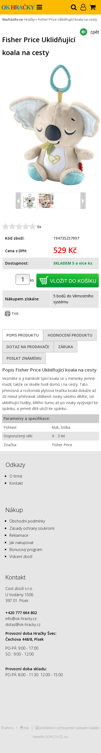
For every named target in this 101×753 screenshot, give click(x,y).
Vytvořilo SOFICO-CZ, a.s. (51, 736)
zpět (94, 32)
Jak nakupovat (21, 542)
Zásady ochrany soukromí (31, 528)
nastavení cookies (87, 728)
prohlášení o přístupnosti (57, 728)
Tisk (15, 313)
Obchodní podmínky (27, 521)
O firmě (15, 476)
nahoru (8, 728)
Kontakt (16, 483)
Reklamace (18, 535)
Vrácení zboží (20, 556)
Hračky (29, 19)
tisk (26, 728)
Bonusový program (25, 549)
